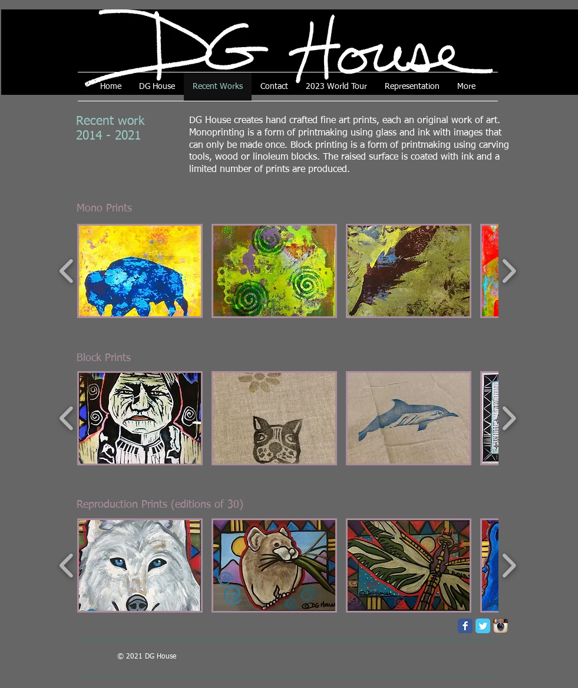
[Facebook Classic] (465, 625)
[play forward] (509, 271)
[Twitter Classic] (482, 625)
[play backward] (67, 271)
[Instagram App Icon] (500, 625)
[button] (140, 271)
